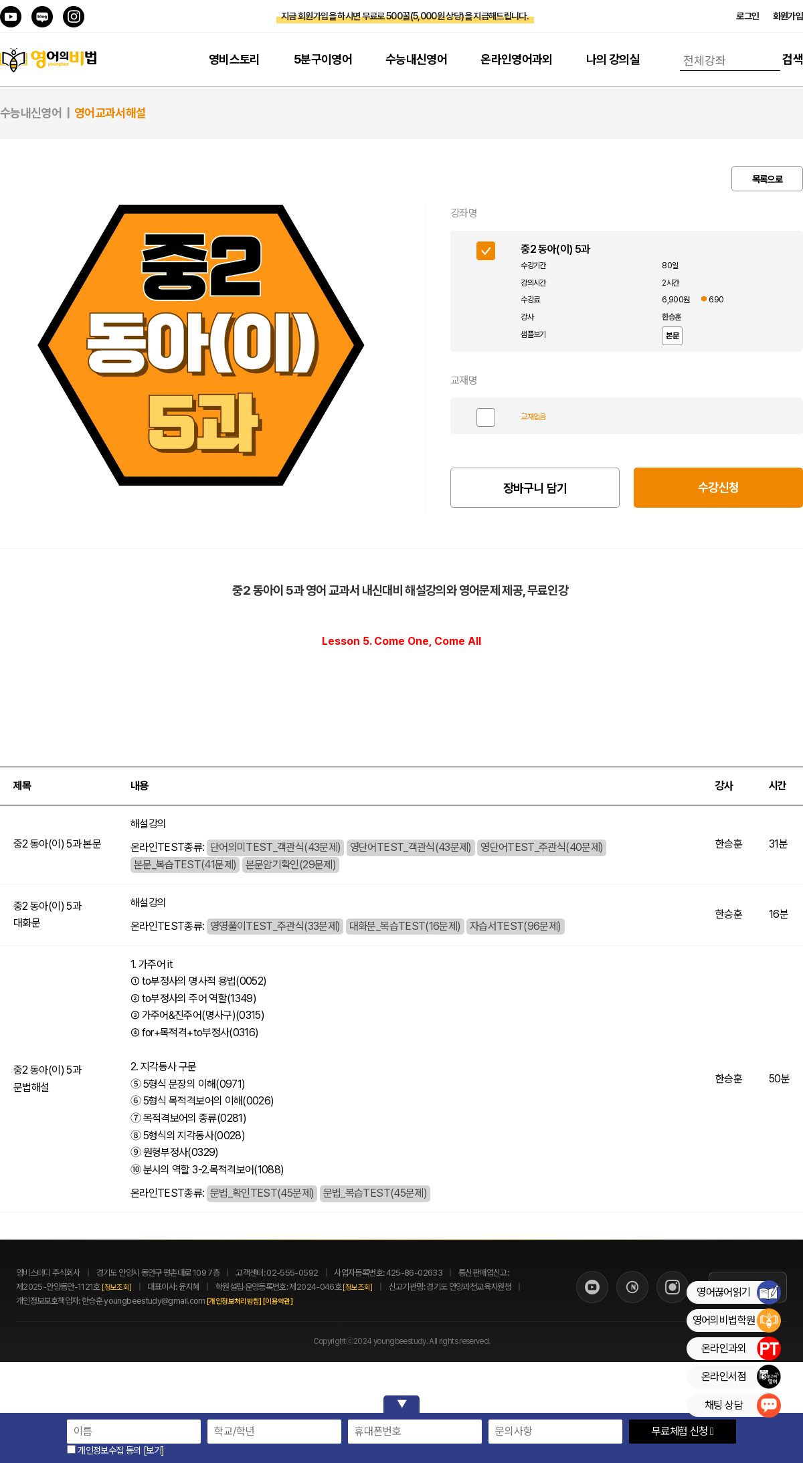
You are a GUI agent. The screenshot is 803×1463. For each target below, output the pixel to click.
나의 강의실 (613, 59)
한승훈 (671, 317)
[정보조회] (116, 1287)
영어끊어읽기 (738, 1292)
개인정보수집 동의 (104, 1450)
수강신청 (718, 487)
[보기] (153, 1450)
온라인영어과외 (516, 59)
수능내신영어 (416, 59)
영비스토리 (234, 59)
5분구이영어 (323, 59)
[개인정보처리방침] (248, 1301)
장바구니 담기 (535, 488)
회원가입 (788, 16)
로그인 (747, 16)
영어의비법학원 (736, 1320)
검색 (792, 59)
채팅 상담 (742, 1405)
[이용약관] (292, 1301)
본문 (672, 335)
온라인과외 (740, 1348)
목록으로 (767, 179)
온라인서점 (740, 1376)
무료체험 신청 (682, 1431)
